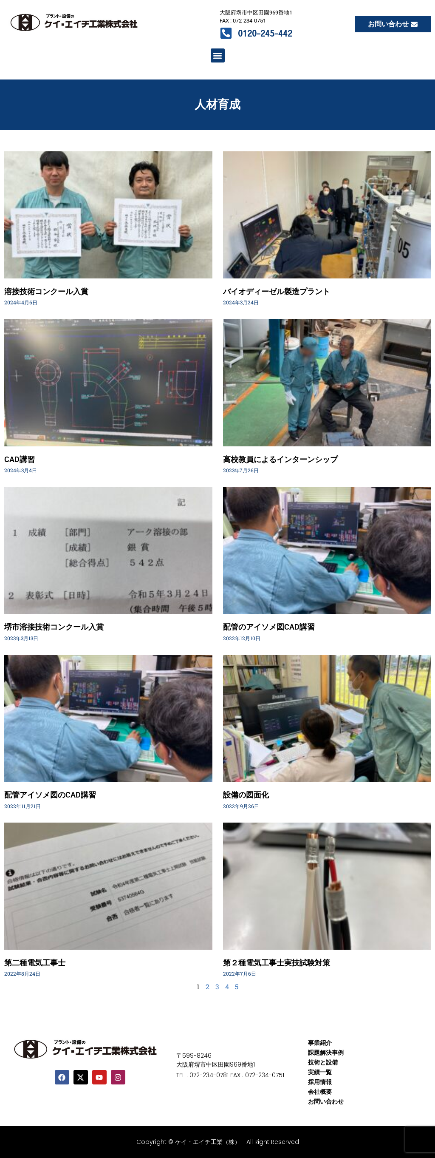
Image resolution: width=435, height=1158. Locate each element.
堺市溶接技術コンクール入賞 (54, 626)
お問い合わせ (326, 1101)
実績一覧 (320, 1072)
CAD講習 (19, 459)
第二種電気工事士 (34, 962)
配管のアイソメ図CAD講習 (269, 626)
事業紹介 (320, 1043)
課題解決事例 (326, 1052)
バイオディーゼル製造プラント (276, 291)
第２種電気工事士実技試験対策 (276, 962)
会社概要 (320, 1091)
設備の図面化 (246, 794)
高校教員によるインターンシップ (280, 459)
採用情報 (320, 1082)
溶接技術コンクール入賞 (46, 291)
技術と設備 (323, 1062)
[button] (218, 55)
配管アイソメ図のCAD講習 (50, 794)
